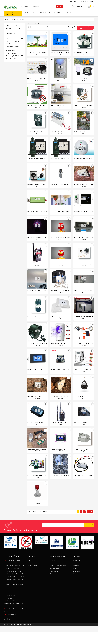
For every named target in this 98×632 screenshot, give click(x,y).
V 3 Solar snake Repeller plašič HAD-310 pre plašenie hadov (44, 52)
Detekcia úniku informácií (13, 31)
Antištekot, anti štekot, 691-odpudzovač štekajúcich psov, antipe (46, 132)
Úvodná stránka (12, 25)
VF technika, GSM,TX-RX (12, 56)
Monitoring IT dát (11, 33)
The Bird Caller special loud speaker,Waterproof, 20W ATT (44, 346)
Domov (26, 12)
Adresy (75, 573)
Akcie (34, 12)
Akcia (28, 565)
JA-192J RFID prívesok (83, 399)
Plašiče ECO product (11, 58)
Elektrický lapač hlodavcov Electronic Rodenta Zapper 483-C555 (69, 106)
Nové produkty (31, 567)
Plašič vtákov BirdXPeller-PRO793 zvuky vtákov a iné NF (44, 479)
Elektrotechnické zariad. (12, 39)
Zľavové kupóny (78, 575)
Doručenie (53, 565)
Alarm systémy (10, 36)
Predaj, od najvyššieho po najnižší (85, 27)
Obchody (52, 578)
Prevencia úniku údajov (12, 50)
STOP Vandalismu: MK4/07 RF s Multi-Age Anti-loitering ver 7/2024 (70, 479)
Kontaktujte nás (45, 12)
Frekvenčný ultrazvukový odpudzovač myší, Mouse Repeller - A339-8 (47, 186)
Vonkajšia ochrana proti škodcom (12, 42)
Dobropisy (76, 570)
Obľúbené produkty (78, 6)
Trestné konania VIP (11, 53)
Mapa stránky (54, 575)
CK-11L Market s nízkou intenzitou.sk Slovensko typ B (43, 506)
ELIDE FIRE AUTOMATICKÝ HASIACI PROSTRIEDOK (66, 239)
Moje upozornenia (78, 578)
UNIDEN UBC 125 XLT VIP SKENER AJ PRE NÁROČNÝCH (44, 266)
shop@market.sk (11, 619)
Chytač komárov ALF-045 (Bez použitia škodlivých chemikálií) (68, 346)
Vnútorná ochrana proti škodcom (12, 47)
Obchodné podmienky (56, 567)
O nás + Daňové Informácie (58, 570)
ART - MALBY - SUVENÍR (13, 28)
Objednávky (76, 567)
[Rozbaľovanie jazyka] (89, 1)
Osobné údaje (77, 565)
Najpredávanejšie (32, 570)
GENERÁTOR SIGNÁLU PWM (60, 453)
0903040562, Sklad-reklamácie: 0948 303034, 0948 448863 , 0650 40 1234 (14, 608)
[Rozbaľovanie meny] (80, 1)
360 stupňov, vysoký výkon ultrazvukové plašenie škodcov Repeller (47, 79)
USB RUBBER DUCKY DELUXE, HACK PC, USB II (41, 453)
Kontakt (69, 12)
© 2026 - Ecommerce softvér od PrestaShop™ (17, 630)
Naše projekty (58, 12)
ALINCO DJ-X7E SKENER (60, 426)
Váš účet (77, 561)
